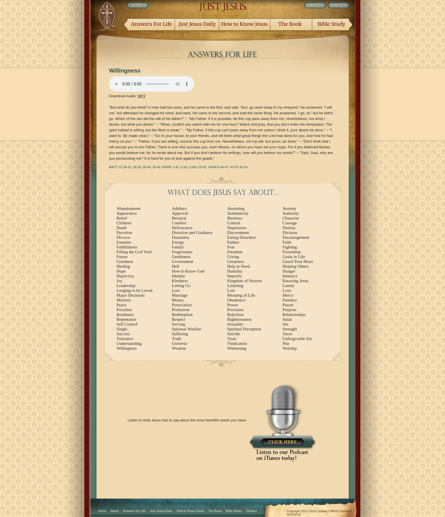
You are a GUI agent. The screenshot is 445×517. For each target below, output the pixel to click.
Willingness (127, 348)
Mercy (288, 295)
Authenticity (238, 213)
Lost (231, 290)
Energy (178, 242)
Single (122, 329)
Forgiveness (182, 252)
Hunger (289, 271)
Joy (120, 280)
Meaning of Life (241, 295)
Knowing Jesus (295, 280)
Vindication (237, 343)
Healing (123, 266)
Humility (235, 271)
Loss (176, 290)
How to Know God (188, 271)
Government (182, 261)
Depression (237, 227)
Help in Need (238, 266)
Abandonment (129, 208)
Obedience (236, 300)
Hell (175, 266)
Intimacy (290, 276)
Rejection (235, 314)
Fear (231, 247)
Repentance (127, 319)
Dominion (180, 237)
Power (232, 305)
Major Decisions (131, 295)
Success (123, 334)
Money (178, 300)
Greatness (235, 261)
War (286, 343)
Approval (180, 213)
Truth (176, 338)
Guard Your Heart (298, 261)
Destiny (289, 227)
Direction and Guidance (192, 232)
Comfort (179, 223)
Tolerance (125, 338)
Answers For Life (151, 24)
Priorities (124, 309)
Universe (179, 343)
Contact (251, 510)
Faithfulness (127, 247)
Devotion (125, 232)
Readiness (125, 314)
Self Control (127, 324)
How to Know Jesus (244, 24)
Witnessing (236, 348)
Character (291, 218)
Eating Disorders (241, 237)
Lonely (289, 285)
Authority (291, 213)
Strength (290, 329)
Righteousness (239, 319)
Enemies (124, 242)
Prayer (288, 305)
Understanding (129, 343)
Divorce (123, 237)
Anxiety (289, 208)
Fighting (290, 247)
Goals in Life (294, 256)
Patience (290, 300)
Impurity (234, 276)
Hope (121, 271)
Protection (181, 309)
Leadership (126, 285)
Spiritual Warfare (186, 329)
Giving (233, 256)
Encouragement (296, 237)
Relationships (294, 314)
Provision (235, 309)
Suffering (180, 334)
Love (287, 290)
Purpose (289, 309)
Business (234, 218)
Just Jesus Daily (197, 24)
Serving (178, 324)
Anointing (236, 208)
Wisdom (179, 348)
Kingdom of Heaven (244, 280)
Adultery (179, 208)
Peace (122, 305)
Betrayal (179, 218)
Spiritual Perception (244, 329)
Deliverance (182, 227)
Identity (178, 276)
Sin (285, 324)
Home (102, 510)
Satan (287, 319)
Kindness (180, 280)
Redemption (182, 314)
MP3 (141, 96)
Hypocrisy (126, 276)
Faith (287, 242)
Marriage (180, 295)
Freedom (234, 252)
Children (124, 223)
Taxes (288, 334)
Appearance (127, 213)
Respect (178, 319)
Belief (122, 218)
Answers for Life (134, 510)
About (115, 510)
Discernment (238, 232)
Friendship (292, 252)
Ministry (124, 300)
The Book (290, 24)
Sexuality (235, 324)
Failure (233, 242)
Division (290, 232)
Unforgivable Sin (297, 338)
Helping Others (296, 266)
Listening (235, 285)
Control (233, 223)
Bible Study (331, 24)
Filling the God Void (134, 252)
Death (122, 227)
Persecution (182, 305)
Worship (290, 348)
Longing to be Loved (134, 290)
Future (122, 256)
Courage (290, 223)
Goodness (125, 261)
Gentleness (181, 256)
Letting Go (181, 285)
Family (178, 247)
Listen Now (151, 84)
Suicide (233, 334)
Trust (231, 338)
